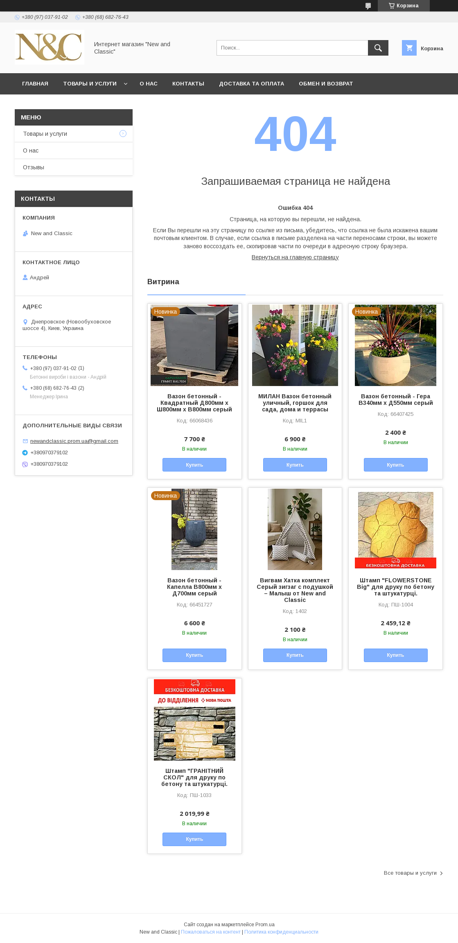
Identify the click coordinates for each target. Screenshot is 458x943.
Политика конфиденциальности (281, 932)
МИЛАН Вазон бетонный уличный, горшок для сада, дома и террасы (295, 403)
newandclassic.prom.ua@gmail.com (74, 441)
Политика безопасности (63, 105)
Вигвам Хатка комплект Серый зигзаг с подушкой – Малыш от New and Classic (295, 590)
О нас (149, 84)
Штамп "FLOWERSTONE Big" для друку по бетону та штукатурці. (395, 587)
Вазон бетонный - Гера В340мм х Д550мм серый (396, 399)
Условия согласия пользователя (174, 105)
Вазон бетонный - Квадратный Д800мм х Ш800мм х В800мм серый (194, 403)
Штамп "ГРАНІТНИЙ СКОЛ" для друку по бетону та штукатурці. (194, 777)
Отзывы (33, 167)
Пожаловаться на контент (211, 932)
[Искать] (378, 48)
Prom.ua (265, 924)
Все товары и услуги (410, 873)
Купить (194, 465)
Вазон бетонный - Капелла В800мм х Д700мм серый (194, 587)
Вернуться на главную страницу (295, 257)
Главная (35, 84)
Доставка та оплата (251, 84)
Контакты (188, 84)
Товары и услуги (90, 84)
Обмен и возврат (326, 84)
